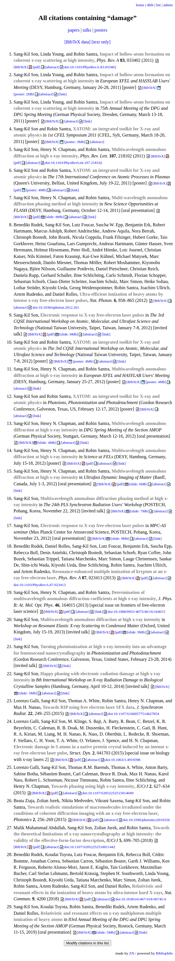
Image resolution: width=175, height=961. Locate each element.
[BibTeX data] (77, 42)
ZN (131, 953)
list (158, 5)
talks (87, 30)
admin (168, 5)
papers (74, 30)
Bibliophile (164, 953)
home (140, 5)
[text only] (101, 42)
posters (100, 30)
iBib (150, 5)
